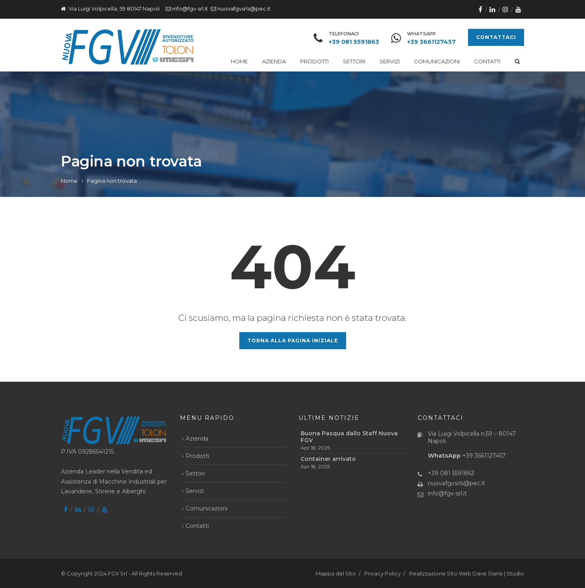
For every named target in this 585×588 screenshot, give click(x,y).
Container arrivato (328, 459)
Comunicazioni (437, 61)
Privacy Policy (382, 573)
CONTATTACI (496, 37)
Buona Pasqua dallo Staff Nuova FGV (349, 437)
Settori (354, 61)
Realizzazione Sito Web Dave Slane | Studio (466, 573)
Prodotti (314, 61)
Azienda (274, 61)
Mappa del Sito (336, 573)
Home (239, 61)
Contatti (487, 61)
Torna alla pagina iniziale (292, 340)
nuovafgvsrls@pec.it (244, 8)
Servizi (389, 61)
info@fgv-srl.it (190, 8)
